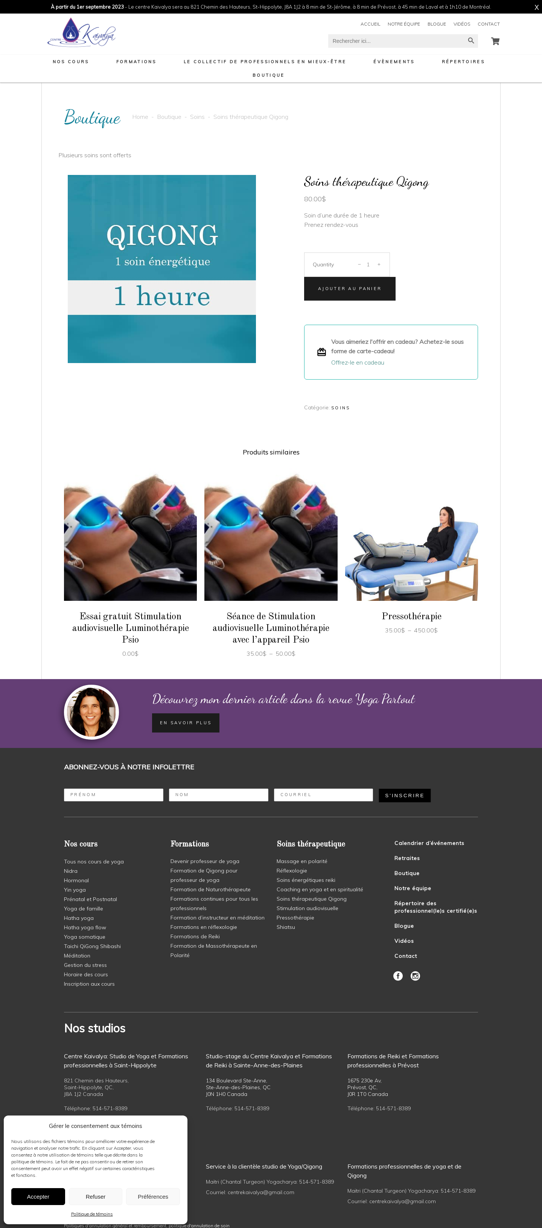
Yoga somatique (84, 936)
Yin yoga (75, 889)
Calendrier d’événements (429, 843)
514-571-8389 (110, 1108)
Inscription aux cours (89, 983)
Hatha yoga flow (85, 927)
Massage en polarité (302, 861)
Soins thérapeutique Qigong (312, 898)
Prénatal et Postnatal (90, 899)
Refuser (96, 1196)
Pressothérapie (411, 617)
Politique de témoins (92, 1214)
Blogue (437, 24)
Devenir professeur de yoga (205, 861)
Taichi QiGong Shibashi (92, 946)
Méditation (77, 955)
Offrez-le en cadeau (357, 362)
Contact (489, 24)
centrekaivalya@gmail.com (261, 1192)
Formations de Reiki (195, 936)
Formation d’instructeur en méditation (218, 917)
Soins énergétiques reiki (306, 880)
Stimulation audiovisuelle (307, 908)
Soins (197, 116)
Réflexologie (292, 870)
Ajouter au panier (350, 288)
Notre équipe (404, 24)
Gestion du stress (85, 965)
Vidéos (462, 24)
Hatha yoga (79, 918)
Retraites (407, 858)
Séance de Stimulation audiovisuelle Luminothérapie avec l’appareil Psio (271, 628)
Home (140, 116)
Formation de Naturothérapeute (211, 889)
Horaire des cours (86, 974)
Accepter (38, 1196)
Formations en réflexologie (204, 927)
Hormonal (76, 880)
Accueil (370, 24)
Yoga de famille (83, 908)
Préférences (153, 1196)
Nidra (71, 871)
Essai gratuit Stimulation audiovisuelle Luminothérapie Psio (130, 628)
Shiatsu (286, 927)
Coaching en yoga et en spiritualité (320, 889)
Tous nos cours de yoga (94, 861)
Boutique (169, 116)
